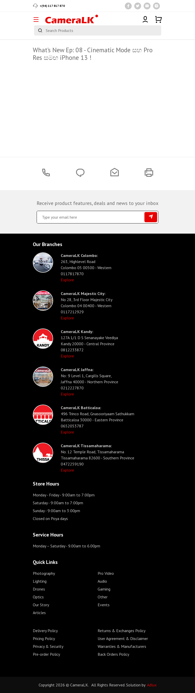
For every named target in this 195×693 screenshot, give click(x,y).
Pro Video (106, 573)
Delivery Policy (45, 630)
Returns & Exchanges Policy (121, 630)
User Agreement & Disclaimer (123, 638)
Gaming (104, 589)
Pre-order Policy (46, 654)
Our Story (41, 604)
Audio (102, 581)
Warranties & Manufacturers (122, 646)
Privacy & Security (48, 646)
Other (103, 596)
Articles (39, 612)
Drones (39, 589)
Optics (38, 596)
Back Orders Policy (113, 654)
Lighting (40, 581)
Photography (44, 573)
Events (104, 604)
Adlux (152, 684)
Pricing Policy (44, 638)
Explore (67, 279)
